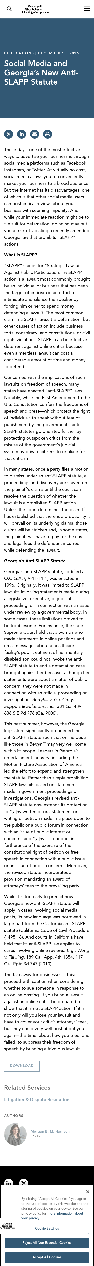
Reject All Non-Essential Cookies (46, 1244)
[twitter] (8, 134)
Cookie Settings (47, 1230)
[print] (47, 134)
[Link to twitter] (23, 1183)
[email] (34, 134)
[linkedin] (21, 134)
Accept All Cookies (47, 1259)
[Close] (87, 1193)
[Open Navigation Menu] (87, 9)
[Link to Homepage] (49, 9)
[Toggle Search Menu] (9, 9)
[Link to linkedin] (8, 1183)
